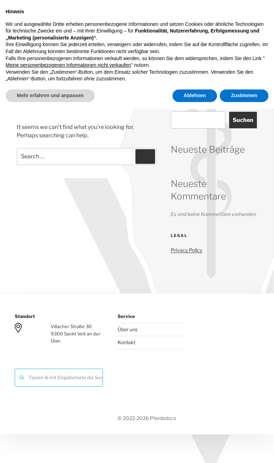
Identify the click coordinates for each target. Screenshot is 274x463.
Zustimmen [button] (244, 449)
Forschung (157, 62)
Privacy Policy (186, 250)
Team (86, 62)
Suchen (179, 105)
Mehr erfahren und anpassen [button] (50, 449)
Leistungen (119, 62)
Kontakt (192, 62)
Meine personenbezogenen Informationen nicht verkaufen (68, 419)
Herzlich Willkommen (41, 62)
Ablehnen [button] (195, 449)
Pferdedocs (155, 24)
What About (229, 62)
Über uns (128, 329)
